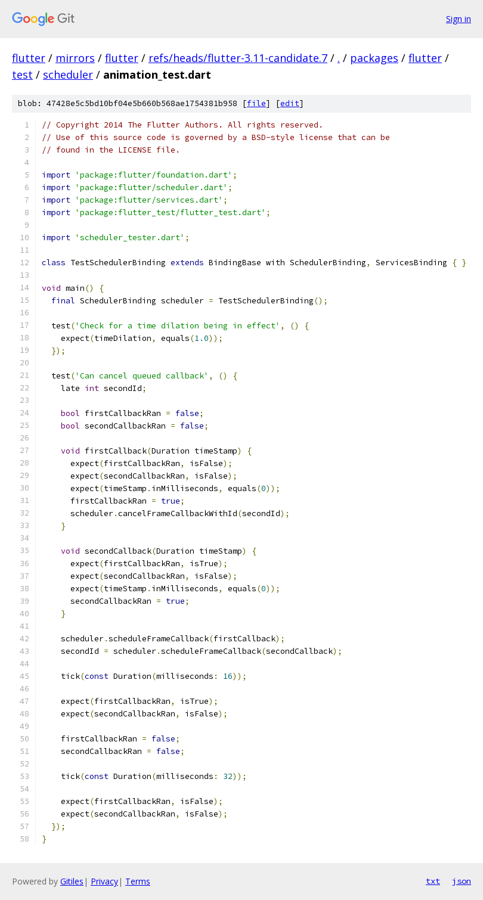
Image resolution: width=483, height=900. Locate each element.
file (256, 103)
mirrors (75, 58)
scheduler (68, 74)
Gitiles (71, 881)
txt (433, 881)
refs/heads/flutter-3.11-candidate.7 (237, 58)
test (22, 74)
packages (374, 58)
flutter (28, 58)
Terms (137, 881)
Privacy (104, 881)
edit (289, 103)
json (461, 881)
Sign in (458, 18)
